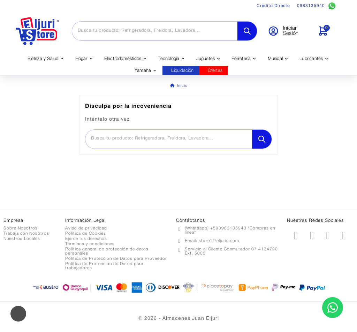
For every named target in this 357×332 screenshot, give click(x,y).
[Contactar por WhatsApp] (332, 307)
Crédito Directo (273, 6)
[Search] (247, 31)
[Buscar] (154, 31)
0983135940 (316, 6)
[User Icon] (288, 31)
